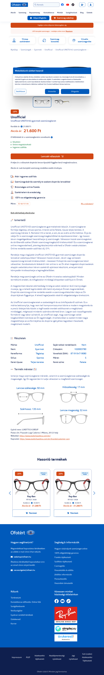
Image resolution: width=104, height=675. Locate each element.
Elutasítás (52, 91)
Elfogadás (75, 91)
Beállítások (20, 91)
